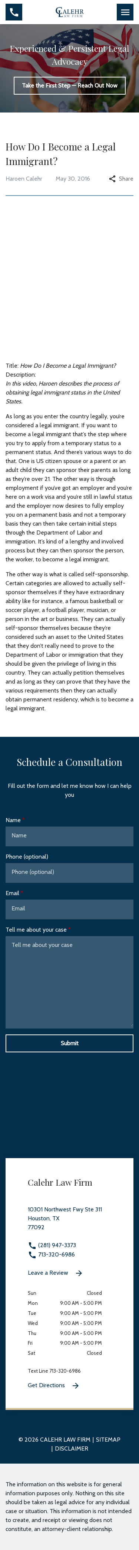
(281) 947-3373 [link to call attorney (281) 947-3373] (52, 1245)
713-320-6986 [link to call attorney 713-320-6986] (51, 1254)
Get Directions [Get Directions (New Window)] (54, 1385)
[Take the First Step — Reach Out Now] (70, 86)
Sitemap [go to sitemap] (108, 1439)
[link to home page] (69, 11)
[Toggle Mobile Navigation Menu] (125, 12)
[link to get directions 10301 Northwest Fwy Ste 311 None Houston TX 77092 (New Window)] (69, 1223)
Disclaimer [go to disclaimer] (71, 1448)
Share (121, 178)
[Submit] (69, 1043)
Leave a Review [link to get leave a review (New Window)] (55, 1273)
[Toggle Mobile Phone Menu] (14, 12)
